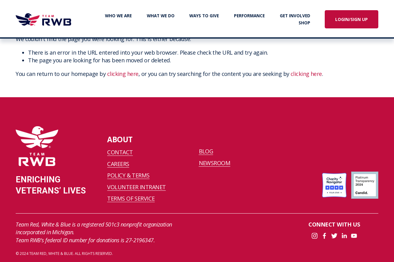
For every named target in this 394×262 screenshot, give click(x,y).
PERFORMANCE (249, 16)
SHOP (304, 23)
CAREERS (118, 164)
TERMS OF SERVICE (131, 198)
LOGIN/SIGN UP (351, 19)
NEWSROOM (215, 163)
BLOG (206, 151)
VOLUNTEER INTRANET (136, 187)
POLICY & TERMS (128, 175)
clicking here (123, 73)
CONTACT (120, 152)
